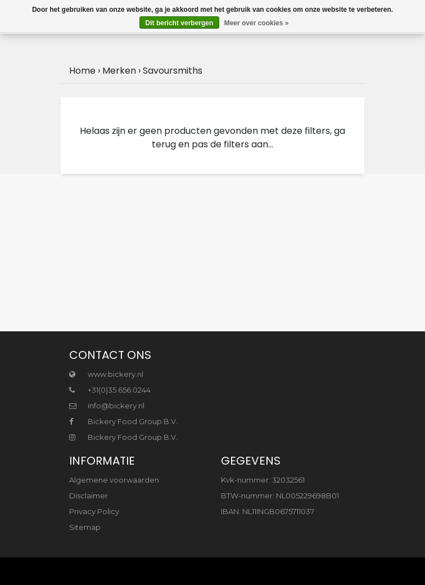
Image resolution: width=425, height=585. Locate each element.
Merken (119, 70)
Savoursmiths (172, 70)
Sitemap (85, 527)
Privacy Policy (94, 511)
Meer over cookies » (256, 23)
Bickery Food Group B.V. (123, 421)
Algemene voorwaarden (114, 479)
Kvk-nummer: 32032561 (263, 479)
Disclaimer (88, 495)
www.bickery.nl (106, 374)
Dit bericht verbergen (180, 23)
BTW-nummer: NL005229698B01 (280, 495)
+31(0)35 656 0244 (110, 389)
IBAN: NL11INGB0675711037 (267, 511)
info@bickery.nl (106, 405)
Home (82, 70)
